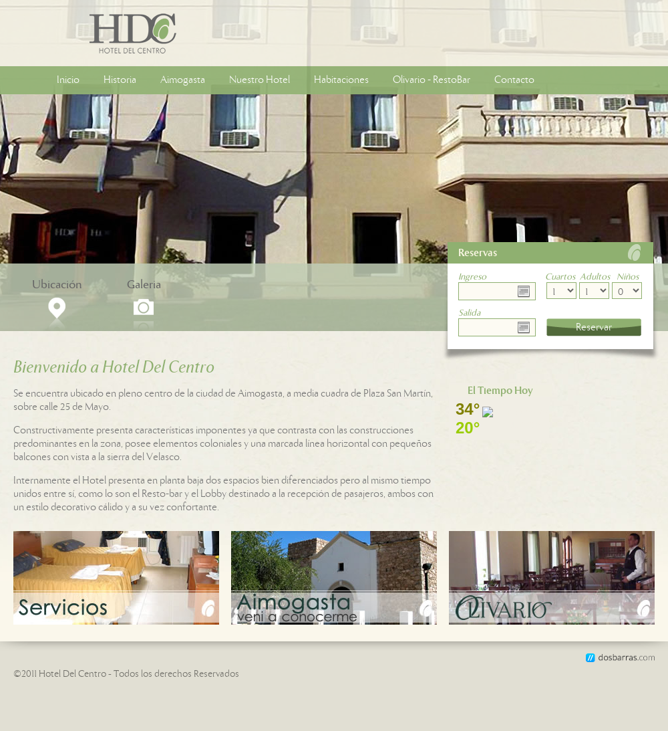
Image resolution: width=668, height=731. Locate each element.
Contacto (514, 80)
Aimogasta (182, 80)
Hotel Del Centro (75, 33)
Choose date (526, 291)
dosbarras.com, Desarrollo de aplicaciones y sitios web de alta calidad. (620, 657)
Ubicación (56, 285)
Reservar (594, 327)
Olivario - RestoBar (431, 80)
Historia (120, 80)
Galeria (144, 285)
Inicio (68, 80)
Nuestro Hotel (259, 80)
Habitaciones (341, 80)
